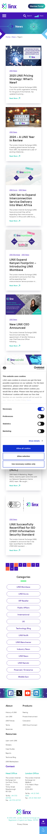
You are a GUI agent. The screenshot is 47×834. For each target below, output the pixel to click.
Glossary (8, 745)
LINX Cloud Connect (30, 725)
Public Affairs (23, 607)
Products (27, 705)
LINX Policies (10, 721)
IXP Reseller (23, 600)
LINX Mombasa (14, 255)
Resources (11, 733)
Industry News (23, 649)
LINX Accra (13, 190)
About (9, 705)
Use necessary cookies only (23, 464)
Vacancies (9, 729)
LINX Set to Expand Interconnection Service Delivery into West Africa (22, 200)
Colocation (27, 721)
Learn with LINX (11, 741)
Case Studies (10, 749)
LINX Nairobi (23, 663)
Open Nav (5, 14)
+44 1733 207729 (15, 800)
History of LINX (11, 712)
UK (23, 621)
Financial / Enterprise (23, 670)
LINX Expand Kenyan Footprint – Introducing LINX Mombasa (22, 265)
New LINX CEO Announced (19, 326)
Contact (10, 766)
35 (12, 569)
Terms (8, 725)
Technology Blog (23, 628)
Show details (34, 441)
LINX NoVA (23, 635)
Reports (8, 753)
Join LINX (9, 717)
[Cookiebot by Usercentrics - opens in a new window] (34, 368)
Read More (13, 98)
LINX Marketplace (12, 762)
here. (29, 400)
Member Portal (36, 6)
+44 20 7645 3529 (35, 798)
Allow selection (23, 456)
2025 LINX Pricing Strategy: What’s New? (21, 79)
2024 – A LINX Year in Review (22, 138)
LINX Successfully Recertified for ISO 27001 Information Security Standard (22, 529)
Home (8, 37)
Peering (25, 712)
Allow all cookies (23, 448)
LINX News (13, 71)
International (23, 614)
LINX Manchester (23, 642)
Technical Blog (11, 757)
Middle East (23, 676)
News (14, 37)
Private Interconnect (30, 717)
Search (27, 15)
